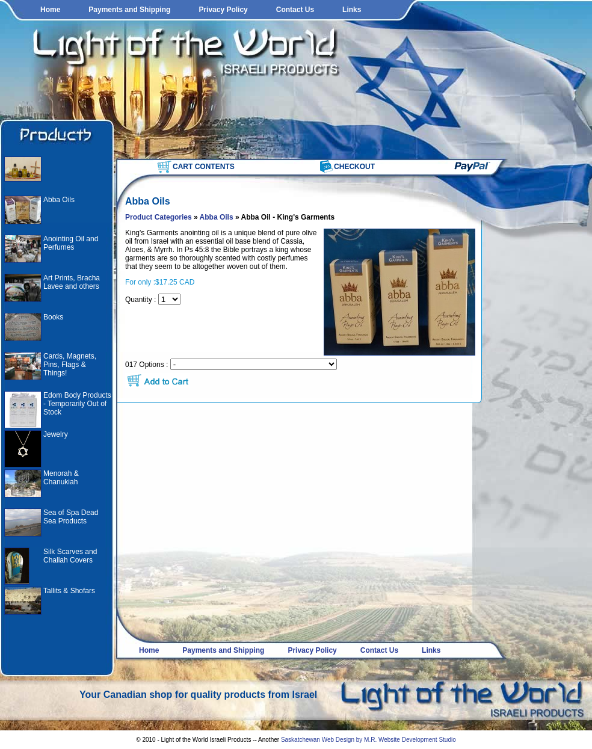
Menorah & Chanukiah (61, 477)
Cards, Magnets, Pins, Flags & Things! (69, 364)
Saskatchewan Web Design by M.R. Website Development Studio (368, 739)
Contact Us (295, 9)
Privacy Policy (223, 9)
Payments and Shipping (129, 9)
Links (351, 9)
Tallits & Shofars (69, 591)
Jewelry (55, 434)
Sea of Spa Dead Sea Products (70, 516)
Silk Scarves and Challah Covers (70, 555)
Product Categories (158, 217)
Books (53, 317)
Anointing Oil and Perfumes (70, 243)
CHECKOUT (354, 166)
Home (50, 9)
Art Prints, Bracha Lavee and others (71, 282)
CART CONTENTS (204, 166)
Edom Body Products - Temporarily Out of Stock (77, 403)
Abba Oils (59, 200)
